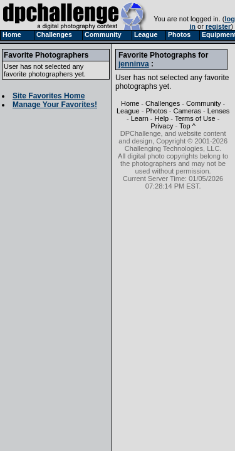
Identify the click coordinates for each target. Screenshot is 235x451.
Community (203, 103)
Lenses (218, 111)
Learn (140, 118)
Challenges (162, 103)
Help (162, 118)
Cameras (187, 111)
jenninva (133, 64)
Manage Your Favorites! (55, 104)
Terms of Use (195, 118)
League (128, 111)
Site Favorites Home (49, 95)
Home (130, 103)
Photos (156, 111)
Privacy (161, 126)
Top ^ (187, 126)
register (218, 26)
